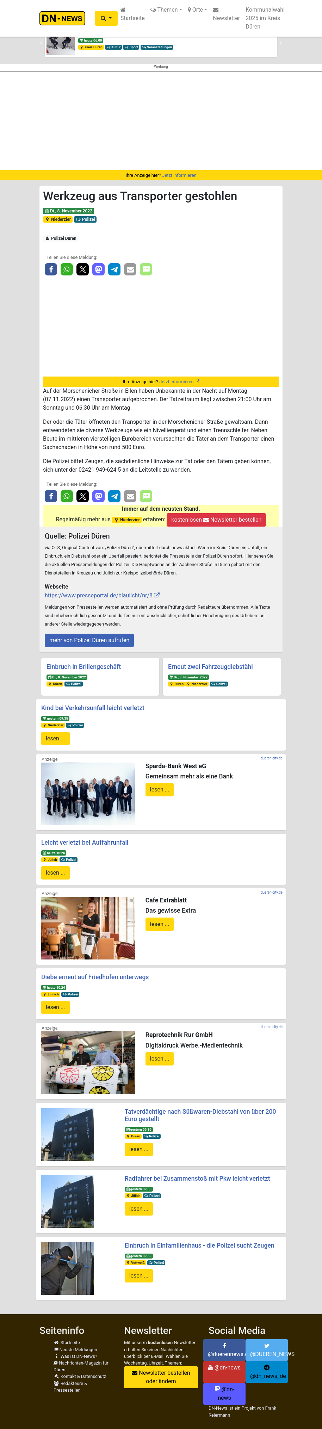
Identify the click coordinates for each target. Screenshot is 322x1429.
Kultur (113, 47)
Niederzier (58, 219)
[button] (106, 18)
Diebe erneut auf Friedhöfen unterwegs (95, 977)
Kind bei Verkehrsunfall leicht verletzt (92, 708)
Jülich (50, 860)
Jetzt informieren (179, 175)
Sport (131, 47)
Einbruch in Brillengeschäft (84, 666)
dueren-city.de (272, 758)
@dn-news (224, 1367)
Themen (164, 9)
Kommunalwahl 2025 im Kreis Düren (265, 18)
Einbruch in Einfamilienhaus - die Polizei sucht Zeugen (199, 1245)
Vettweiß (135, 1263)
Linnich (51, 994)
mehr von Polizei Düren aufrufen (89, 640)
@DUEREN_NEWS (269, 1350)
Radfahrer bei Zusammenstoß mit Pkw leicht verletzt (197, 1178)
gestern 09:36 (138, 1129)
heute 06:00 (91, 40)
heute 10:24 (54, 987)
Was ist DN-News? (75, 1356)
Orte (195, 9)
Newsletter (226, 14)
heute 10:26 (54, 853)
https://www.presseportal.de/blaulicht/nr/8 (99, 595)
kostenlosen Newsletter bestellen (216, 519)
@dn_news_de (268, 1372)
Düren (55, 684)
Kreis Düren (91, 47)
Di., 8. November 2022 (68, 211)
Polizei (85, 219)
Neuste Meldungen (75, 1349)
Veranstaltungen (157, 47)
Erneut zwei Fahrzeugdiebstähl (210, 666)
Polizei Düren (60, 238)
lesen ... (55, 738)
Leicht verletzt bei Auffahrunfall (84, 842)
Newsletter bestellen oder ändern (161, 1377)
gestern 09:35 (55, 718)
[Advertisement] (161, 121)
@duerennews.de (227, 1350)
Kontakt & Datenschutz (80, 1376)
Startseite (132, 14)
